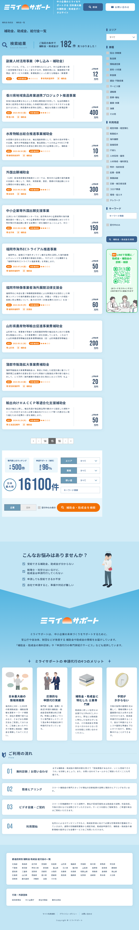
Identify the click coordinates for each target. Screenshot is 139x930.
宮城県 (44, 864)
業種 (69, 470)
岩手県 (34, 864)
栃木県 (93, 864)
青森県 (24, 864)
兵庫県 (63, 871)
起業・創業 (115, 172)
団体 (28, 507)
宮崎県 (14, 878)
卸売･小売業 (115, 69)
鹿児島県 (25, 878)
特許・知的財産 (117, 166)
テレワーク (115, 200)
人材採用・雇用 (117, 155)
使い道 (69, 480)
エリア (69, 460)
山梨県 (85, 868)
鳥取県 (94, 871)
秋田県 (53, 864)
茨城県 (83, 864)
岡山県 (114, 871)
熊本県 (102, 875)
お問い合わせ (87, 914)
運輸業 (113, 91)
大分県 (112, 875)
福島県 (73, 864)
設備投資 (114, 144)
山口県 (24, 875)
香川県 (44, 875)
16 (59, 441)
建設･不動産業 (116, 80)
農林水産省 (56, 900)
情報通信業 (115, 64)
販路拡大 (114, 133)
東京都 (24, 868)
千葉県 (14, 868)
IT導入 (113, 150)
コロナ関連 (115, 189)
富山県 (55, 868)
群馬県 (102, 864)
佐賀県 (83, 875)
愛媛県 (53, 875)
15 (52, 441)
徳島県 (34, 875)
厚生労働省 (43, 900)
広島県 (14, 875)
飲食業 (113, 75)
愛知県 (14, 871)
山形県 (63, 864)
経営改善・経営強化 (119, 128)
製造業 (113, 58)
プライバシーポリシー (68, 914)
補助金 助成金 (7, 22)
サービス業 (115, 86)
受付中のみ (115, 224)
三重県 (24, 871)
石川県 (65, 868)
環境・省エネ (116, 194)
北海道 (14, 864)
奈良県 (73, 871)
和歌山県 (84, 871)
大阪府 (53, 871)
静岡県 (114, 868)
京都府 (44, 871)
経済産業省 (16, 900)
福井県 (75, 868)
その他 (113, 114)
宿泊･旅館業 (115, 52)
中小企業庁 (29, 900)
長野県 (94, 868)
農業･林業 (114, 102)
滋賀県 (34, 871)
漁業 (112, 108)
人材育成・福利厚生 (119, 161)
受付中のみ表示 (49, 507)
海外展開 (114, 139)
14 (45, 441)
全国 (45, 878)
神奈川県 (35, 868)
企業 (12, 507)
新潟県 (45, 868)
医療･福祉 (114, 97)
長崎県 (93, 875)
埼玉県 (112, 864)
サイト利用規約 (49, 914)
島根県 (104, 871)
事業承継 (114, 178)
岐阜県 (104, 868)
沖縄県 (36, 878)
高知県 (63, 875)
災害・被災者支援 (118, 183)
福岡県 (73, 875)
